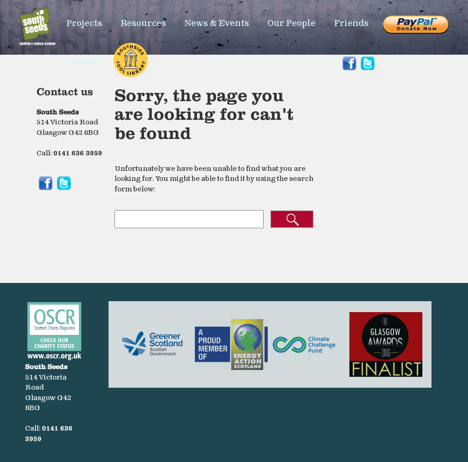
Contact (83, 61)
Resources (143, 23)
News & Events (216, 23)
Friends (351, 23)
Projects (84, 23)
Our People (291, 23)
